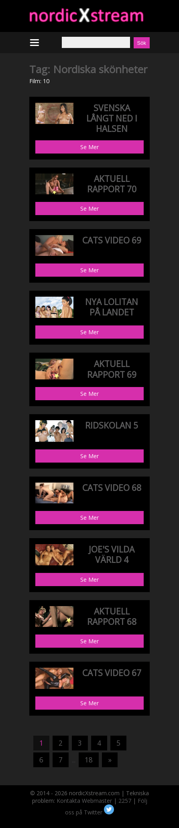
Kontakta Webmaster (84, 800)
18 (89, 759)
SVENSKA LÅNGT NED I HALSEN (111, 118)
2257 (124, 800)
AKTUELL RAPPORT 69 (111, 369)
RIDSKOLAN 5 (111, 425)
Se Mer (89, 147)
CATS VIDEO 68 (111, 487)
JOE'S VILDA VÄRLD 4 (111, 554)
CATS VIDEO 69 (111, 240)
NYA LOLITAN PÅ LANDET (111, 307)
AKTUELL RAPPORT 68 (111, 616)
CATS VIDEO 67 (111, 672)
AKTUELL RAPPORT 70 (111, 184)
